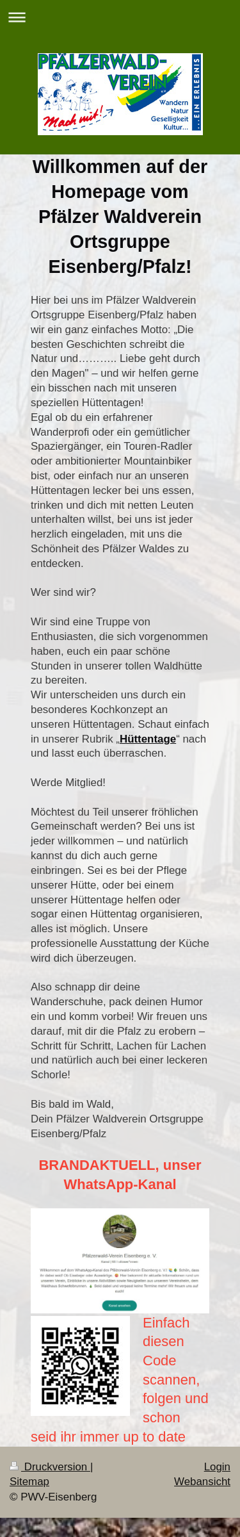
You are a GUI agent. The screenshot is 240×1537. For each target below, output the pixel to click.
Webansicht (202, 1481)
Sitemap (29, 1481)
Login (217, 1467)
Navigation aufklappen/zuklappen (120, 17)
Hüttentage (148, 739)
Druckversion (50, 1467)
